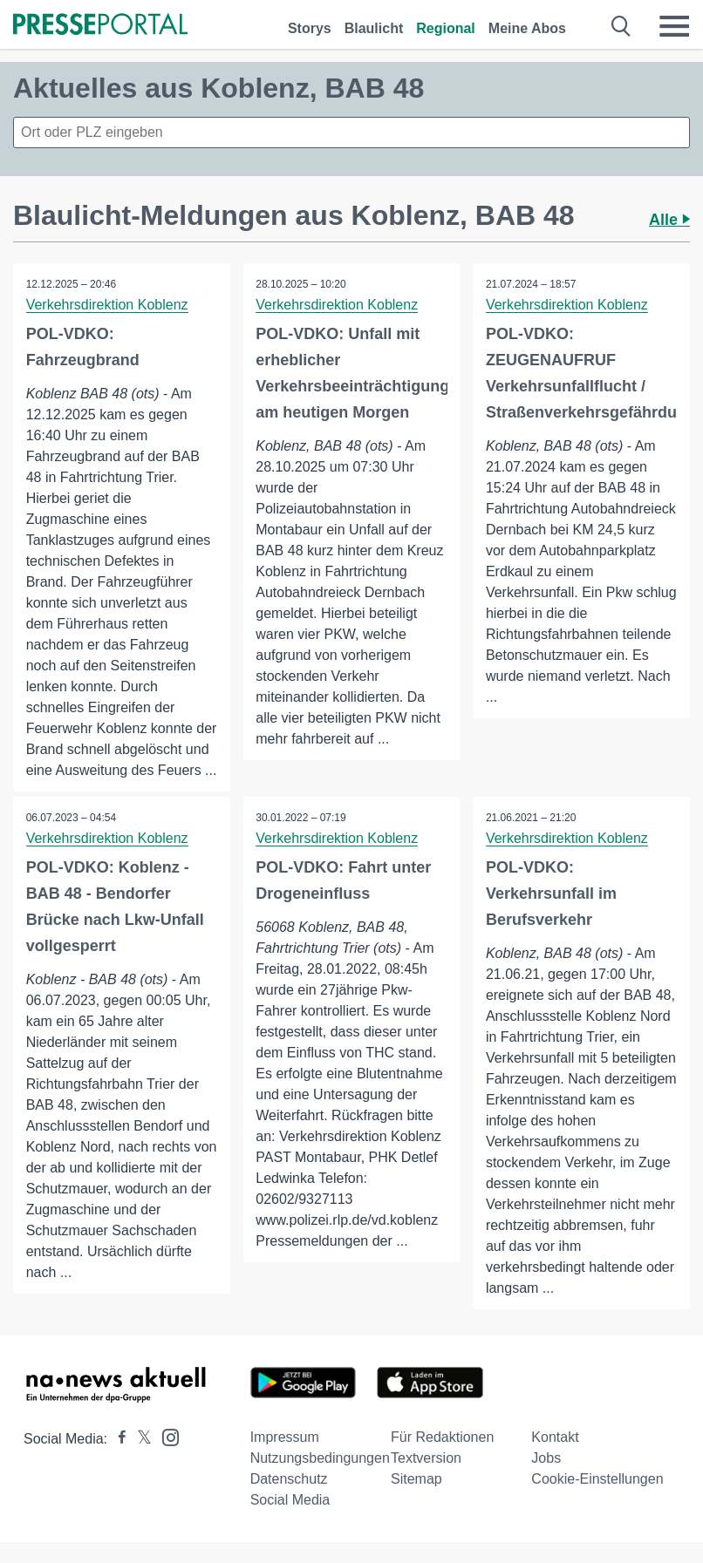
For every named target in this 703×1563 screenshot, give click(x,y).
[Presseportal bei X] (139, 1459)
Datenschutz (289, 1499)
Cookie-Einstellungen (597, 1499)
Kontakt (554, 1458)
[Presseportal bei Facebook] (116, 1459)
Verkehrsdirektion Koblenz (107, 304)
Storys (309, 28)
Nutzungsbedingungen (320, 1478)
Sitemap (416, 1499)
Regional (445, 28)
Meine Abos (527, 28)
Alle (669, 219)
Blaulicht (374, 28)
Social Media (290, 1520)
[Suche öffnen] (621, 26)
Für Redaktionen (442, 1458)
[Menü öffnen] (674, 26)
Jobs (546, 1478)
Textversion (426, 1478)
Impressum (284, 1458)
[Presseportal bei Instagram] (165, 1457)
